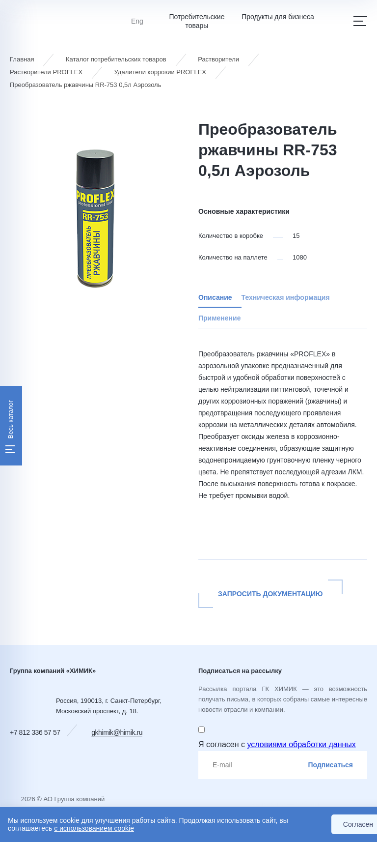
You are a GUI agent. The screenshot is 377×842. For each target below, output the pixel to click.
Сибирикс (310, 804)
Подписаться (330, 765)
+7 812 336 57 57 (35, 732)
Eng (137, 21)
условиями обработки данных (301, 744)
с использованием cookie (94, 828)
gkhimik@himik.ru (116, 732)
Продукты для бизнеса (278, 17)
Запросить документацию (270, 594)
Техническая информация (286, 297)
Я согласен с (277, 744)
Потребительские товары (196, 21)
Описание (215, 297)
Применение (219, 318)
